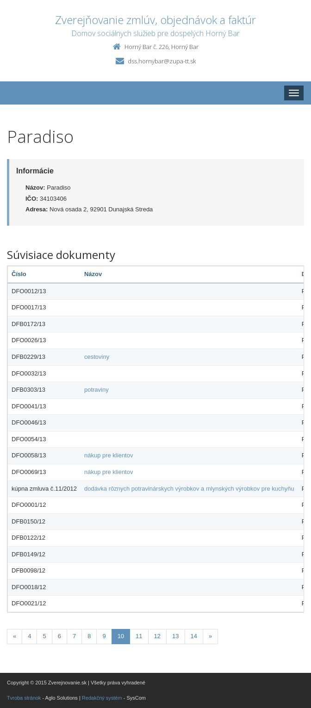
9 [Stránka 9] (104, 636)
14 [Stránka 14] (194, 636)
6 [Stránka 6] (59, 636)
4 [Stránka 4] (29, 636)
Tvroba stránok (24, 698)
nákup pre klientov (108, 455)
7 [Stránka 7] (74, 636)
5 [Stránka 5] (44, 636)
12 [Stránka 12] (157, 636)
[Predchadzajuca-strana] (14, 636)
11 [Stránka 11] (139, 636)
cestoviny (96, 356)
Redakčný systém (102, 698)
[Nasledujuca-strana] (210, 636)
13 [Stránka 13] (175, 636)
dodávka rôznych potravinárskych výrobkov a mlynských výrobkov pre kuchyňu (189, 488)
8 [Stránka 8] (89, 636)
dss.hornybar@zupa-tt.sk (162, 61)
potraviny (96, 389)
